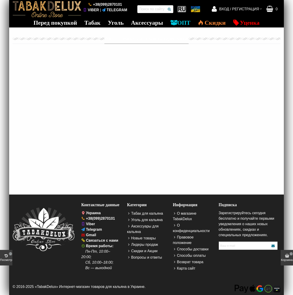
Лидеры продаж (142, 244)
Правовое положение (183, 240)
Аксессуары (147, 22)
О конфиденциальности (191, 228)
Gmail (91, 235)
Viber (93, 10)
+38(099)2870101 (107, 4)
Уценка (246, 22)
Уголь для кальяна (145, 220)
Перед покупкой (55, 22)
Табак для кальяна (145, 213)
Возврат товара (188, 262)
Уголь (116, 22)
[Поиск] (169, 9)
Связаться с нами (102, 240)
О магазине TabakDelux (184, 216)
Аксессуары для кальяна (143, 229)
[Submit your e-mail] (273, 246)
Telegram (117, 10)
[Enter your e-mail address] (244, 246)
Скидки (212, 22)
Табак (92, 22)
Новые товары (141, 238)
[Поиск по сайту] (151, 9)
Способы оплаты (189, 255)
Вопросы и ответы (144, 257)
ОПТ (180, 22)
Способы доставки (191, 249)
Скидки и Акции (142, 251)
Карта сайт (184, 268)
